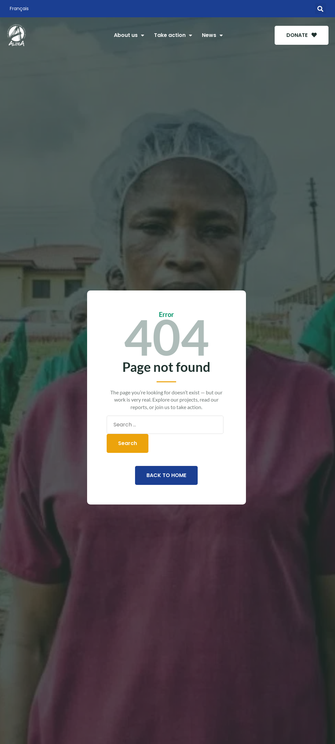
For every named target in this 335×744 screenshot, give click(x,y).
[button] (320, 8)
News (212, 35)
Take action (173, 35)
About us (129, 35)
